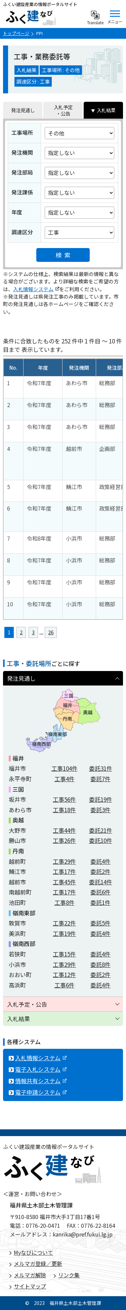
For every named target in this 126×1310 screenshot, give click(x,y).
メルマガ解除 (30, 1275)
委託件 (100, 768)
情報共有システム (41, 1080)
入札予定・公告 (63, 110)
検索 (64, 254)
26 (50, 632)
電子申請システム (41, 1092)
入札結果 (106, 110)
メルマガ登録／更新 (38, 1263)
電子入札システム (41, 1069)
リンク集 (69, 1275)
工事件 (64, 768)
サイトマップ (30, 1286)
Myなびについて (33, 1252)
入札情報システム (36, 289)
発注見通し (23, 110)
